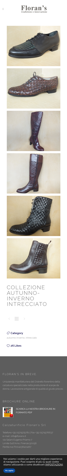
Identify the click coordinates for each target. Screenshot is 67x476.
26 (16, 345)
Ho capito (9, 470)
